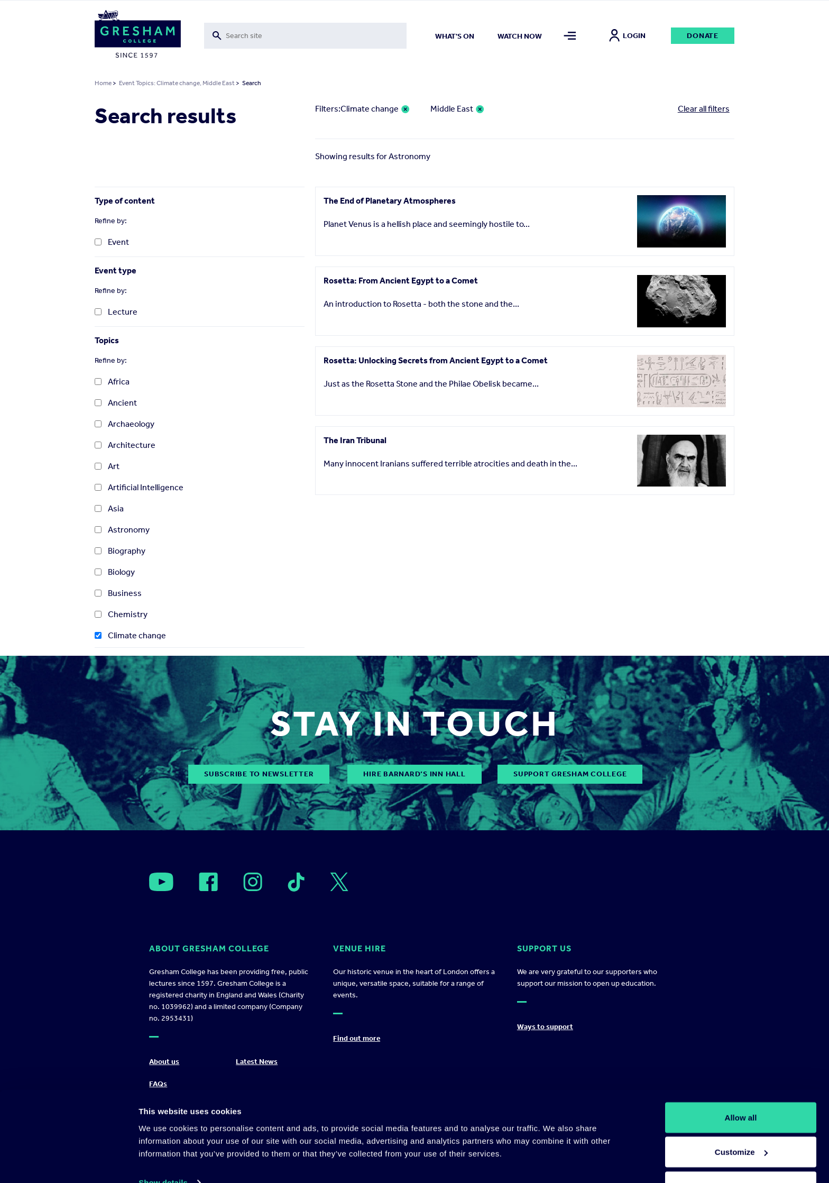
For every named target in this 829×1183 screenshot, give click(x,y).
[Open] (161, 882)
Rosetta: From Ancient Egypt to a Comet (401, 281)
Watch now (520, 36)
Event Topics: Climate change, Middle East (177, 83)
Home (103, 83)
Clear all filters (704, 109)
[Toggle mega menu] (570, 35)
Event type (115, 270)
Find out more (356, 1038)
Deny (741, 1154)
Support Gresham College (570, 773)
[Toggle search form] (305, 36)
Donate (703, 35)
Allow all (741, 1085)
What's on (454, 36)
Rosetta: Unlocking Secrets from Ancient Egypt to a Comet (436, 360)
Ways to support (545, 1026)
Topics (107, 340)
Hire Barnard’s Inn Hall (414, 773)
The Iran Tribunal (355, 440)
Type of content (125, 201)
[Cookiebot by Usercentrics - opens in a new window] (68, 1162)
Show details (163, 1150)
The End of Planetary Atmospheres (390, 201)
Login (627, 35)
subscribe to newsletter (259, 773)
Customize (741, 1120)
